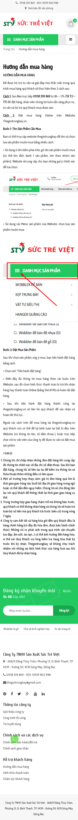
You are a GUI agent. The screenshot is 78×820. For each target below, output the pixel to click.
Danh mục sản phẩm (25, 40)
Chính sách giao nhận (15, 748)
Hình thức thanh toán (16, 773)
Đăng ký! (64, 610)
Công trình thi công (14, 718)
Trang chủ (9, 49)
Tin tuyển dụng (12, 724)
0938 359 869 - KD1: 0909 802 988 (37, 3)
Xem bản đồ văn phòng (39, 8)
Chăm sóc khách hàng (16, 779)
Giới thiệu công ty (13, 712)
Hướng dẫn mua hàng (16, 767)
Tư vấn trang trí (62, 629)
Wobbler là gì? (11, 629)
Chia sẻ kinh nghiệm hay (37, 629)
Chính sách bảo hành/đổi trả (20, 742)
